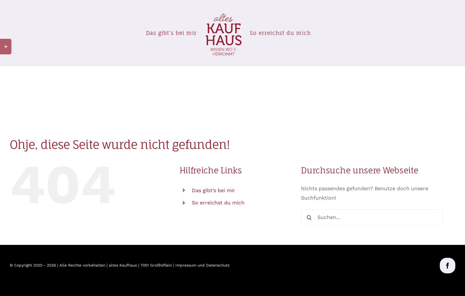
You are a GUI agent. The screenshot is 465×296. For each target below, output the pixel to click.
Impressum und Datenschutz (202, 265)
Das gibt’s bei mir (213, 190)
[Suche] (309, 217)
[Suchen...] (372, 217)
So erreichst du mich (218, 203)
